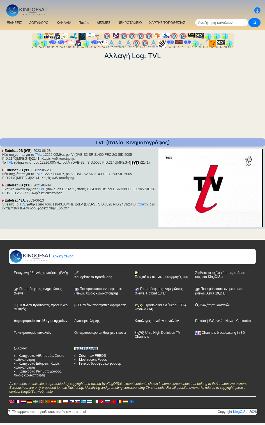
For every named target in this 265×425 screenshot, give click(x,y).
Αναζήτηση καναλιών (213, 305)
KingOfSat (240, 412)
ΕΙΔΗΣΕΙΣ (14, 23)
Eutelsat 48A (14, 200)
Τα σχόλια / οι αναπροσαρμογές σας (161, 274)
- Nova (227, 321)
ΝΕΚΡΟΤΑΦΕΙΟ (130, 23)
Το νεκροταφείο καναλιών (32, 333)
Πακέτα (84, 23)
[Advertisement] (132, 99)
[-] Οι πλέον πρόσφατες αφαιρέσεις (100, 305)
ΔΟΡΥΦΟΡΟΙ (39, 23)
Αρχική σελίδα (41, 256)
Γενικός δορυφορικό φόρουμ (100, 363)
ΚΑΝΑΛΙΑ (64, 23)
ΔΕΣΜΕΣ (103, 23)
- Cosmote (241, 321)
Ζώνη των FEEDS (92, 356)
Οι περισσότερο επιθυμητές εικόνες (100, 333)
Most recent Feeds (93, 360)
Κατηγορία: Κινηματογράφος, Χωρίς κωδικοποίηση (38, 373)
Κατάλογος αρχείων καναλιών (157, 321)
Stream (7, 204)
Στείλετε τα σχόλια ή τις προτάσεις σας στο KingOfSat (220, 275)
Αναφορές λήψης (87, 321)
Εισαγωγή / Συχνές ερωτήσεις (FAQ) (41, 273)
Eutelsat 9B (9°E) (17, 151)
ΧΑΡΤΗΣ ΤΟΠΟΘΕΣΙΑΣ (167, 23)
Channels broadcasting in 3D (220, 333)
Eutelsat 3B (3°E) (17, 185)
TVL (38, 155)
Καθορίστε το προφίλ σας (93, 275)
